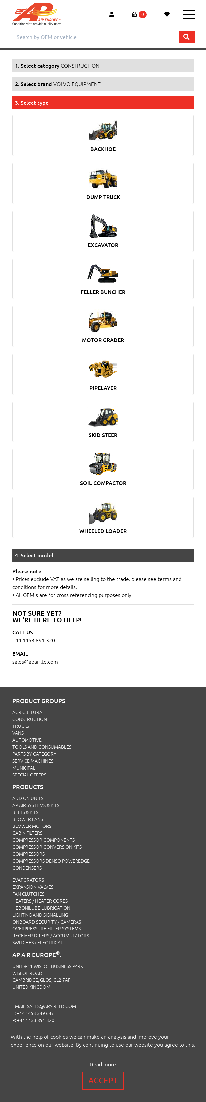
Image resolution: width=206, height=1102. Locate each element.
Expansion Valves (32, 887)
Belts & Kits (25, 812)
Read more (103, 1064)
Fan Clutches (28, 894)
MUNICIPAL (23, 768)
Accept (103, 1080)
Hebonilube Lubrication (41, 908)
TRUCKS (20, 726)
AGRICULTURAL (28, 712)
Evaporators (28, 880)
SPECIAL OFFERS (29, 774)
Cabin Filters (27, 833)
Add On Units (27, 798)
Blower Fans (27, 819)
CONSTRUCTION (29, 719)
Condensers (27, 868)
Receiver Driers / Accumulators (50, 935)
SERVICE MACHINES (32, 761)
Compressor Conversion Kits (47, 847)
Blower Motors (31, 826)
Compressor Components (43, 840)
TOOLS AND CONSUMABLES (41, 747)
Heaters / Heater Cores (40, 901)
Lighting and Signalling (40, 915)
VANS (18, 733)
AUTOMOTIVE (27, 740)
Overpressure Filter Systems (46, 928)
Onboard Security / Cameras (46, 922)
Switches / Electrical (37, 942)
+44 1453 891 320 (33, 640)
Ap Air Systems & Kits (35, 805)
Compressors (28, 854)
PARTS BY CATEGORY (34, 754)
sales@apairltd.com (35, 662)
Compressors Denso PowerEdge (51, 861)
